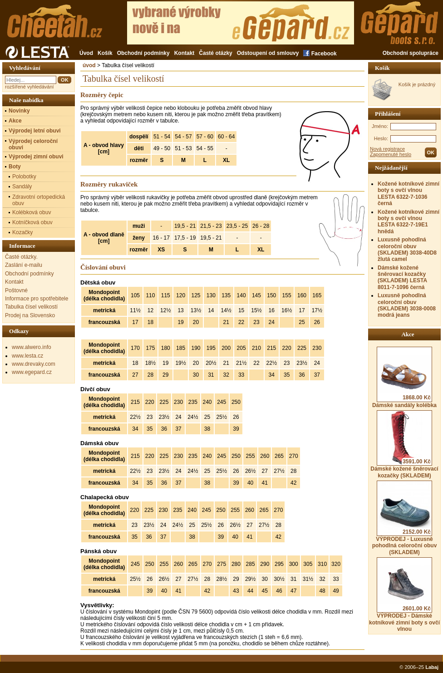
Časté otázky (215, 53)
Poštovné (16, 290)
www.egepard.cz (32, 372)
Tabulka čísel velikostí (31, 307)
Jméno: (380, 126)
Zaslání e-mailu (23, 265)
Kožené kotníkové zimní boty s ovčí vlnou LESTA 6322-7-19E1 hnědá (408, 222)
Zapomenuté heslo (390, 154)
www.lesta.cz (27, 356)
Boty (15, 166)
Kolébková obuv (31, 212)
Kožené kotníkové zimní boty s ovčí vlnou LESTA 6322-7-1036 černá (408, 193)
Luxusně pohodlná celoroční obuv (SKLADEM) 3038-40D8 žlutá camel (407, 249)
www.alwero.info (31, 347)
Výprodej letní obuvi (35, 130)
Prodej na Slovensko (30, 315)
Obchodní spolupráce (410, 53)
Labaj (431, 667)
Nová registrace (387, 149)
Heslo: (381, 138)
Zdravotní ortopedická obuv (38, 200)
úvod (89, 65)
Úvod (86, 53)
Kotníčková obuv (32, 222)
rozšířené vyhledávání (29, 86)
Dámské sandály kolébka (404, 377)
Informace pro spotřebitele (36, 298)
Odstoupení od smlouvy (268, 53)
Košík (105, 53)
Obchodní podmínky (143, 53)
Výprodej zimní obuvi (36, 156)
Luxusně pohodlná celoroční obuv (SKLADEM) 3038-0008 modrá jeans (407, 305)
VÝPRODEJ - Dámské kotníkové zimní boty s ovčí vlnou (404, 594)
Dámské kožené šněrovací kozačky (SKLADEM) (404, 444)
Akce (15, 120)
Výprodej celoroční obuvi (33, 144)
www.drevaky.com (33, 364)
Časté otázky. (21, 257)
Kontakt (184, 53)
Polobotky (24, 176)
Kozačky (22, 232)
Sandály (22, 186)
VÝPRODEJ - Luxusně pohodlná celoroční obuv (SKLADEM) (404, 518)
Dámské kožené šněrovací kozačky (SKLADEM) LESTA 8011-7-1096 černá (402, 277)
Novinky (19, 110)
